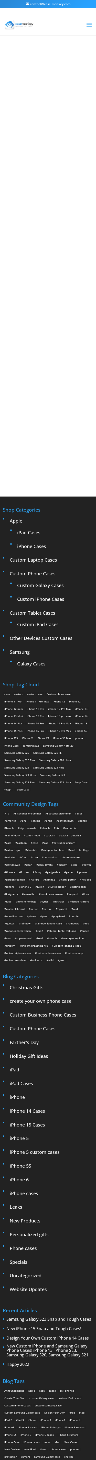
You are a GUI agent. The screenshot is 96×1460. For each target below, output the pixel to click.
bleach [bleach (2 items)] (45, 725)
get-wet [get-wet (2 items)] (83, 769)
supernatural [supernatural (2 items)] (24, 835)
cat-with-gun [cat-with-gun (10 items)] (13, 747)
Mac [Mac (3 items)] (57, 1339)
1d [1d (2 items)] (7, 710)
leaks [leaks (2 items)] (47, 1339)
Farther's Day (24, 939)
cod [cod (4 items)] (72, 747)
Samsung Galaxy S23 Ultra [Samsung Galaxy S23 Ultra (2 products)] (55, 679)
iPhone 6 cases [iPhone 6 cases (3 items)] (44, 1332)
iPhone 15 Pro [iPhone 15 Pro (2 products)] (35, 628)
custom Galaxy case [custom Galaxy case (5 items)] (41, 1295)
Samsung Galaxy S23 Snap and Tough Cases (48, 1217)
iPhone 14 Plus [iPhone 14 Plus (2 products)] (13, 621)
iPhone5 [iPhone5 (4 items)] (9, 1324)
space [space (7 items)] (85, 828)
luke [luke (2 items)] (9, 799)
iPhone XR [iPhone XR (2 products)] (43, 635)
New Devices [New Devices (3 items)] (12, 1346)
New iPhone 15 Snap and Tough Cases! (43, 1226)
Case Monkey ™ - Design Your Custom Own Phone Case (56, 1445)
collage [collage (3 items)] (84, 747)
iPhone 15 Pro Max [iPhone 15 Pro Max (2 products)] (59, 628)
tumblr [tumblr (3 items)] (53, 835)
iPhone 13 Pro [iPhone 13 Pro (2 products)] (35, 613)
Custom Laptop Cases (33, 457)
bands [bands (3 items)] (83, 718)
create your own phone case (40, 898)
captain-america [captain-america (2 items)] (71, 732)
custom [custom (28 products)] (18, 591)
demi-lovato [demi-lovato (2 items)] (45, 762)
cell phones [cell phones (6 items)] (67, 1288)
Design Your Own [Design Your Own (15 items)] (54, 1310)
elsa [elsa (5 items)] (75, 762)
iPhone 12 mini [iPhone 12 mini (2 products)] (13, 606)
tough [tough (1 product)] (7, 687)
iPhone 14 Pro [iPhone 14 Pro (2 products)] (35, 621)
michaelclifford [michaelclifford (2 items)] (15, 806)
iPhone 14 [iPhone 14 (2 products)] (81, 613)
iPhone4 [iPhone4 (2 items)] (60, 1317)
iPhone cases (24, 1090)
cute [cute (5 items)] (35, 755)
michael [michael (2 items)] (59, 799)
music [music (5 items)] (34, 806)
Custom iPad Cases (38, 522)
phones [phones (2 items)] (74, 1346)
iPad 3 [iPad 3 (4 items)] (20, 1317)
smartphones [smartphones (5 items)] (12, 1361)
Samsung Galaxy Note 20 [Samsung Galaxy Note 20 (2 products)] (58, 643)
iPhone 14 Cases (27, 1008)
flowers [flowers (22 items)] (10, 769)
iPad (14, 967)
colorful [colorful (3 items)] (10, 755)
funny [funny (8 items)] (38, 769)
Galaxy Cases (31, 561)
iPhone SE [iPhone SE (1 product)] (81, 628)
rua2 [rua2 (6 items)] (40, 828)
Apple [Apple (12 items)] (31, 1288)
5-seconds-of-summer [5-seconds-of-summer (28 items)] (28, 710)
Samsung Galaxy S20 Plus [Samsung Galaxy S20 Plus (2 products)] (19, 657)
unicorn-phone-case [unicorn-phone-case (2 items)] (49, 850)
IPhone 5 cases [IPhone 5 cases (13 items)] (27, 1324)
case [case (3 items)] (42, 1288)
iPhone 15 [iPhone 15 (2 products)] (81, 621)
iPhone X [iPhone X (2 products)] (27, 635)
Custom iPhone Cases (40, 496)
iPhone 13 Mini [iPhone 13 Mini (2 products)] (13, 613)
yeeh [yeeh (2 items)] (62, 857)
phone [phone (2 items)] (32, 813)
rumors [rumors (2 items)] (25, 1354)
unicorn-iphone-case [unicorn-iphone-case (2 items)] (18, 850)
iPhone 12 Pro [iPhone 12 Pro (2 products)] (35, 606)
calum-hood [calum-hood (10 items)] (33, 732)
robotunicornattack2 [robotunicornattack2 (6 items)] (18, 828)
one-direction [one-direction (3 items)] (14, 813)
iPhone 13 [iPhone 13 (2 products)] (81, 606)
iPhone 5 (19, 1036)
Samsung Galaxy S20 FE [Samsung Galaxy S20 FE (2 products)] (47, 650)
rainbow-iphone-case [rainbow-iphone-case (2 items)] (49, 821)
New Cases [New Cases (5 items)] (70, 1339)
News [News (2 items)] (43, 1346)
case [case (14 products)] (7, 591)
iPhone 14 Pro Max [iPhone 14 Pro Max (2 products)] (59, 621)
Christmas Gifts (27, 885)
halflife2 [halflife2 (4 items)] (50, 776)
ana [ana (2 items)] (24, 718)
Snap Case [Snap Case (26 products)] (81, 679)
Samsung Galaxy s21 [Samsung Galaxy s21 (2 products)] (16, 664)
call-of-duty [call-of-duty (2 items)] (13, 732)
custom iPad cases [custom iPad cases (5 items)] (69, 1295)
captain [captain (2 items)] (50, 732)
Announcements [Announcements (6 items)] (14, 1288)
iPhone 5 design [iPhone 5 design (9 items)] (50, 1324)
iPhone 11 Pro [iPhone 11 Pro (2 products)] (13, 598)
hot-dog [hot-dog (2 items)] (86, 776)
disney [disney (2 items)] (63, 762)
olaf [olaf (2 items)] (75, 806)
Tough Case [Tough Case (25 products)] (22, 687)
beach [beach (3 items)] (10, 725)
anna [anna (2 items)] (49, 718)
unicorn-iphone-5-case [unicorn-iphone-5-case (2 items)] (67, 843)
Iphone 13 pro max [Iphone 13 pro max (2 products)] (59, 613)
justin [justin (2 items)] (40, 784)
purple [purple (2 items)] (75, 813)
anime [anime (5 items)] (36, 718)
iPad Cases (28, 430)
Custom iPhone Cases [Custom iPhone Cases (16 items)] (17, 1302)
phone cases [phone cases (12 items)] (58, 1346)
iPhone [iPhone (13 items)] (32, 1317)
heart (71, 63)
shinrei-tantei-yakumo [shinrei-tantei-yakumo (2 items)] (62, 828)
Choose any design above (45, 266)
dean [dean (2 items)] (29, 762)
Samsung (20, 549)
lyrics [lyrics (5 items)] (45, 799)
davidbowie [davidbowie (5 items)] (13, 762)
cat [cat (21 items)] (46, 740)
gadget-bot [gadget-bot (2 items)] (53, 769)
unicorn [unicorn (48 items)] (10, 843)
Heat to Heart (48, 173)
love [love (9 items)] (86, 791)
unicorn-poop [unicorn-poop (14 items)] (75, 850)
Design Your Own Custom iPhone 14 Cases (47, 1235)
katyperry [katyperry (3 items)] (12, 791)
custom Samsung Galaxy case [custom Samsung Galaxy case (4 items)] (22, 1310)
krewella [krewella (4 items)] (29, 791)
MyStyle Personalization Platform (57, 1452)
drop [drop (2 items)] (72, 1310)
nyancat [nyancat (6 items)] (62, 806)
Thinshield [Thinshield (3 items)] (45, 1361)
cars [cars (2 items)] (8, 740)
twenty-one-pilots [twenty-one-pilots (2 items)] (73, 835)
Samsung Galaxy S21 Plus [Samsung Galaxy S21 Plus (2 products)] (48, 664)
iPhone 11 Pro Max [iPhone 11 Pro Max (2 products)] (37, 598)
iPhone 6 (19, 1077)
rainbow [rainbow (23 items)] (25, 821)
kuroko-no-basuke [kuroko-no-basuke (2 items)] (51, 791)
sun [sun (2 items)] (8, 835)
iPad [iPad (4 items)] (81, 1310)
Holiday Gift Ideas (29, 953)
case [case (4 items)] (35, 740)
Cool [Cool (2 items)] (24, 755)
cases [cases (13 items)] (52, 1288)
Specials (18, 1159)
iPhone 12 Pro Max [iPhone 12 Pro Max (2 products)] (59, 606)
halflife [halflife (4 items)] (35, 776)
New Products (25, 1118)
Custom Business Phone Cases (43, 912)
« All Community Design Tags (42, 63)
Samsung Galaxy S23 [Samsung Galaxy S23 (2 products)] (52, 672)
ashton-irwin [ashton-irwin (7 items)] (65, 718)
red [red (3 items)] (87, 821)
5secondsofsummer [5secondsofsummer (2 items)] (59, 710)
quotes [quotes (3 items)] (10, 821)
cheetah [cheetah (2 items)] (32, 747)
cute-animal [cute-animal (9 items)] (51, 755)
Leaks (16, 1104)
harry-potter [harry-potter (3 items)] (68, 776)
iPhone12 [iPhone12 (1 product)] (75, 598)
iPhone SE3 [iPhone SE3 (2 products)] (11, 635)
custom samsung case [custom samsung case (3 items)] (48, 1302)
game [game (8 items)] (69, 769)
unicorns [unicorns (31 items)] (37, 857)
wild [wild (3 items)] (51, 857)
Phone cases (23, 1145)
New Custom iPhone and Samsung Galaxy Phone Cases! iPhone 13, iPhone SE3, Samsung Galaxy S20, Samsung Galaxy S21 (47, 1248)
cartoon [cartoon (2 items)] (22, 740)
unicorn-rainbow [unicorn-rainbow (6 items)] (16, 857)
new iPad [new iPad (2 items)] (30, 1346)
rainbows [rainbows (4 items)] (73, 821)
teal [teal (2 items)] (40, 835)
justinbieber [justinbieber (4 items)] (78, 784)
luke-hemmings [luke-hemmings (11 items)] (26, 799)
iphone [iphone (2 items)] (10, 784)
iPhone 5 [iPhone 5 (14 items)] (74, 1317)
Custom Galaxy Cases (40, 482)
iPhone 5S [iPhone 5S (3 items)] (10, 1332)
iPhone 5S (20, 1063)
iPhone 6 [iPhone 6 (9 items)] (25, 1332)
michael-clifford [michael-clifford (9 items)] (79, 799)
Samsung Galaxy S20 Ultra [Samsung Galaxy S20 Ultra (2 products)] (55, 657)
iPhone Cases (31, 443)
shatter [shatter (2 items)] (68, 1354)
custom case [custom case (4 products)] (34, 591)
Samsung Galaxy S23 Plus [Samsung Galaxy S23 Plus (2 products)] (19, 679)
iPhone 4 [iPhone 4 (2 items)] (45, 1317)
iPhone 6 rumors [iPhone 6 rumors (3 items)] (68, 1332)
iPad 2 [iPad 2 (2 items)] (8, 1317)
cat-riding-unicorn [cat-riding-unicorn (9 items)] (64, 740)
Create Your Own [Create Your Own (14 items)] (14, 1295)
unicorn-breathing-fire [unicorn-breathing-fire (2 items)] (34, 843)
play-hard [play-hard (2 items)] (59, 813)
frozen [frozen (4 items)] (25, 769)
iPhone (17, 994)
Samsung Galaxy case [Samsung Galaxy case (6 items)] (47, 1354)
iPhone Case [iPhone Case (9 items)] (11, 1339)
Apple (16, 418)
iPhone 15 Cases (27, 1022)
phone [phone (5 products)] (79, 635)
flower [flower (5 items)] (87, 762)
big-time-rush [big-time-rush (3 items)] (27, 725)
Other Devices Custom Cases (41, 536)
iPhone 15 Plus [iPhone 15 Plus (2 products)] (13, 628)
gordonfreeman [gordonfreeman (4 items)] (15, 776)
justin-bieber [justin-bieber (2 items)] (58, 784)
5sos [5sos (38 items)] (79, 710)
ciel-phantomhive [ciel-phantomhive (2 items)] (53, 747)
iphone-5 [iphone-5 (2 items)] (25, 784)
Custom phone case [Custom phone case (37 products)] (59, 591)
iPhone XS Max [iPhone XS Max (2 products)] (62, 635)
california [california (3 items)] (71, 725)
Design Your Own (50, 345)
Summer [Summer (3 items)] (30, 1361)
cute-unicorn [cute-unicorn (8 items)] (72, 755)
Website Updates (28, 1187)
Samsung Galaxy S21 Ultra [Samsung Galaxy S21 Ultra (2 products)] (20, 672)
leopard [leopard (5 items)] (73, 791)
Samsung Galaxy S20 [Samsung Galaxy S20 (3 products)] (16, 650)
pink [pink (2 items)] (44, 813)
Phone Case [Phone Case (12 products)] (11, 643)
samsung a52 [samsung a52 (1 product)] (31, 643)
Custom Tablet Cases (32, 510)
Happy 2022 (17, 1261)
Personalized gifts (29, 1132)
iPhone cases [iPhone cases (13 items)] (32, 1339)
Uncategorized (25, 1173)
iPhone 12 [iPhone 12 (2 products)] (59, 598)
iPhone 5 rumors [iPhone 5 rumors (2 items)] (75, 1324)
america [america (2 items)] (11, 718)
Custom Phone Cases (33, 471)
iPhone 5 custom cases (35, 1049)
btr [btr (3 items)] (57, 725)
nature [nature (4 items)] (48, 806)
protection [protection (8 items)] (10, 1354)
